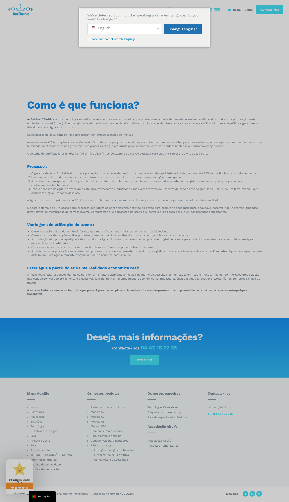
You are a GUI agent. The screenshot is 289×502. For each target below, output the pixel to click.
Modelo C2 (98, 412)
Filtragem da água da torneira (114, 451)
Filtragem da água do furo (111, 455)
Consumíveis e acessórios (111, 460)
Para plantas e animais (106, 436)
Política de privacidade (46, 465)
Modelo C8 (98, 422)
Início (34, 408)
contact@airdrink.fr (221, 408)
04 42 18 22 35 (159, 348)
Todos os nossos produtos (108, 408)
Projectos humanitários (163, 446)
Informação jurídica (43, 460)
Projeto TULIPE (40, 441)
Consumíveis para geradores (109, 441)
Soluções (36, 422)
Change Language (183, 29)
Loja (33, 436)
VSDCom (127, 494)
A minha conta (40, 451)
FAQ (33, 446)
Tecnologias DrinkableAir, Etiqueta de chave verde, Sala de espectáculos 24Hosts (167, 413)
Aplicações (38, 417)
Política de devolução (45, 470)
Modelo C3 (98, 417)
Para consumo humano (106, 431)
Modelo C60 (99, 427)
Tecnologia (37, 427)
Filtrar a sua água (45, 431)
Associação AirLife (159, 441)
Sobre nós (37, 412)
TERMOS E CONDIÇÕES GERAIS (51, 455)
